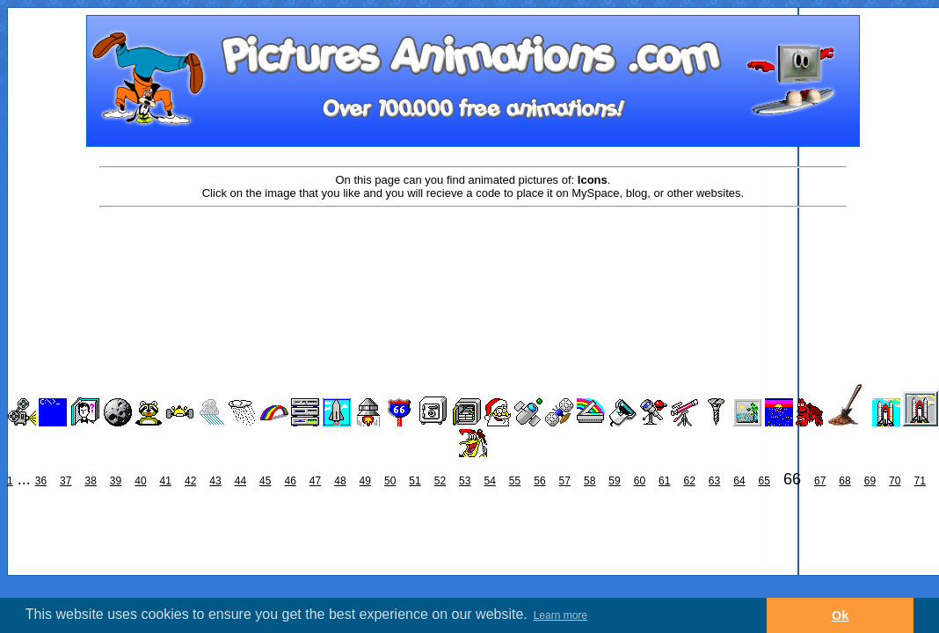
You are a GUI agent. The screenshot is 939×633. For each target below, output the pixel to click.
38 (90, 481)
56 (539, 481)
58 (589, 481)
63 (714, 481)
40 (140, 481)
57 (565, 481)
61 (664, 481)
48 (340, 481)
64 (739, 481)
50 (390, 481)
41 (165, 481)
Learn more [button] (560, 615)
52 (440, 481)
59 (614, 481)
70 (894, 481)
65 (764, 481)
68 (844, 481)
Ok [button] (840, 615)
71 (919, 481)
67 (820, 481)
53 (464, 481)
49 (365, 481)
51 (414, 481)
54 (489, 481)
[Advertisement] (473, 265)
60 (639, 481)
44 (240, 481)
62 (689, 481)
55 (514, 481)
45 (265, 481)
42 (190, 481)
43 (215, 481)
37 (65, 481)
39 (115, 481)
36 (41, 481)
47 (315, 481)
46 (289, 481)
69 (870, 481)
